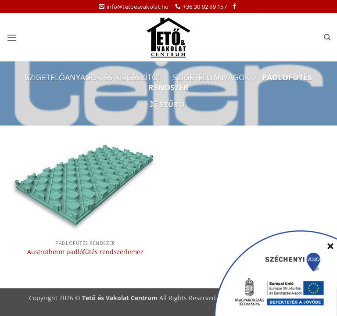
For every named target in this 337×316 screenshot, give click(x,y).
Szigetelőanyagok (211, 77)
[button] (12, 37)
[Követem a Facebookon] (234, 7)
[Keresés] (327, 37)
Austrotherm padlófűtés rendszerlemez (85, 252)
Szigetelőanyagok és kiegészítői (92, 77)
